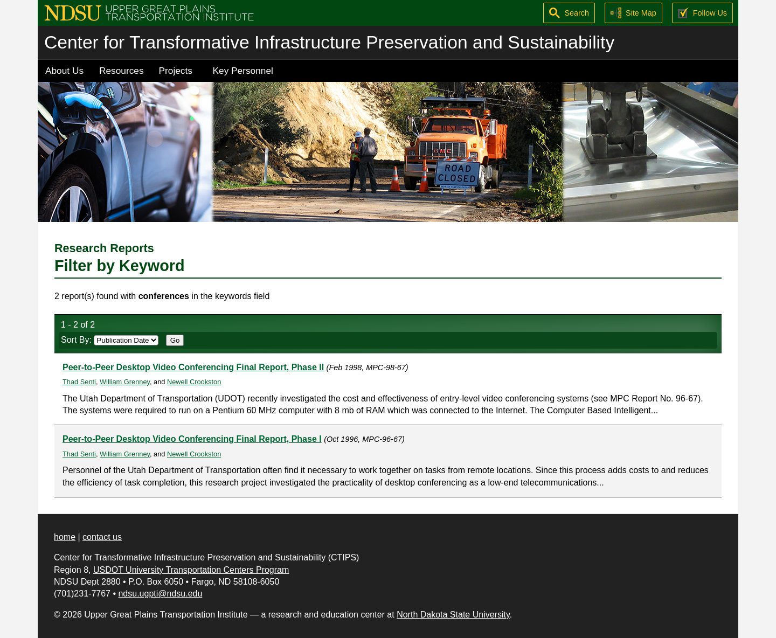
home (64, 537)
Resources (121, 70)
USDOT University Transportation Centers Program (191, 569)
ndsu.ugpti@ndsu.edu (160, 593)
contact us (102, 537)
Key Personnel (243, 70)
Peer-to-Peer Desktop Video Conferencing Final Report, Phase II (193, 367)
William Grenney (125, 382)
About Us (64, 70)
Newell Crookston (194, 382)
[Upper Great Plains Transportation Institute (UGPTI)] (149, 12)
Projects (175, 70)
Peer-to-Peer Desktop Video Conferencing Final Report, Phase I (192, 438)
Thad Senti (79, 382)
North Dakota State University (453, 614)
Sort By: (109, 339)
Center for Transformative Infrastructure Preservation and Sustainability (329, 42)
